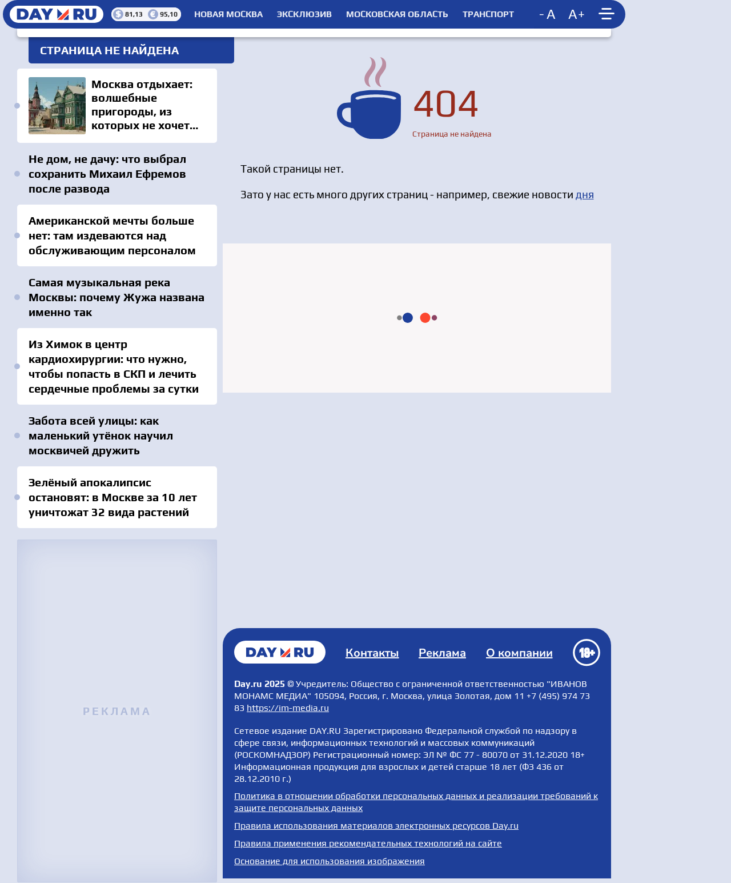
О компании (519, 653)
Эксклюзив (304, 14)
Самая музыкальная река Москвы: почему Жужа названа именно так (116, 296)
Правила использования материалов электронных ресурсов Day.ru (376, 825)
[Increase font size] (577, 14)
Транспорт (488, 14)
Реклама (442, 653)
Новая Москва (228, 14)
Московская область (397, 14)
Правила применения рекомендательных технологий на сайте (368, 843)
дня (585, 194)
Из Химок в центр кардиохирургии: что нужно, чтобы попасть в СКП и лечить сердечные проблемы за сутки (114, 366)
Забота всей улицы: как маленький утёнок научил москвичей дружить (101, 435)
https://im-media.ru (288, 707)
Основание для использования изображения (329, 861)
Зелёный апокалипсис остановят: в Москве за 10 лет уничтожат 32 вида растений (113, 497)
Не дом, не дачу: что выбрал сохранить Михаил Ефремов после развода (107, 173)
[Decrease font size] (548, 14)
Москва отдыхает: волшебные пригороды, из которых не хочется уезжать (117, 106)
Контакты (372, 653)
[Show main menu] (608, 14)
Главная (280, 652)
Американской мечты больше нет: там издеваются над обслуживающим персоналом (112, 235)
